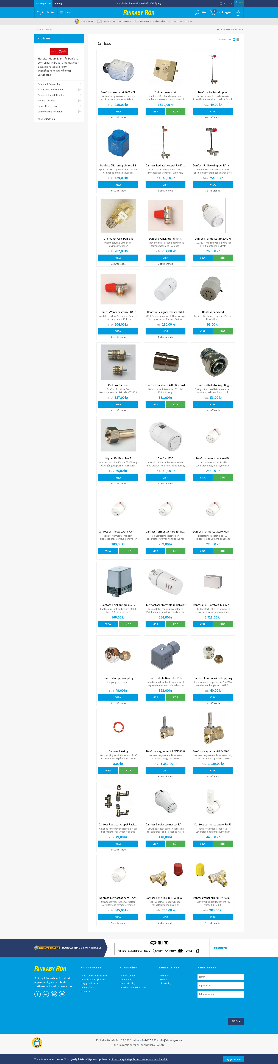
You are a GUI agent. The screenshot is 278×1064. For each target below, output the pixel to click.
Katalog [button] (218, 3)
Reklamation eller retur (135, 999)
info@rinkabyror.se (170, 1052)
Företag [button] (58, 3)
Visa (118, 111)
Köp (175, 111)
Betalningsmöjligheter (96, 991)
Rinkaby (135, 3)
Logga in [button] (235, 3)
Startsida (38, 29)
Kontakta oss (130, 987)
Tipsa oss (128, 991)
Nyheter (88, 1003)
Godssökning (130, 995)
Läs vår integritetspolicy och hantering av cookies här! (139, 1059)
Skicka (236, 1033)
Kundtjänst (90, 999)
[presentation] (224, 1019)
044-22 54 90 (148, 1052)
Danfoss (50, 29)
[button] (66, 12)
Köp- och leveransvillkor (97, 987)
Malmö (144, 3)
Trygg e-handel (92, 995)
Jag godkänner (233, 1059)
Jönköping (155, 3)
